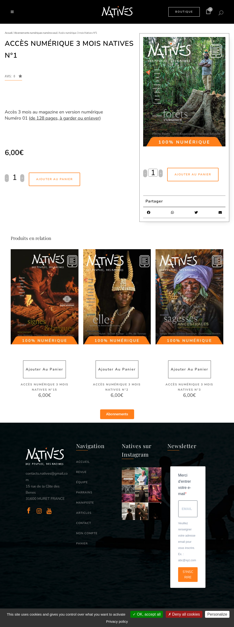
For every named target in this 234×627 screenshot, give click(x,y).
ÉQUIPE (82, 482)
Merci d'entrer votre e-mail (184, 484)
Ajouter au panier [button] (44, 369)
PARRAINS (84, 492)
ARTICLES (83, 513)
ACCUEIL (83, 462)
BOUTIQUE (184, 12)
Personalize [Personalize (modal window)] (217, 614)
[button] (13, 77)
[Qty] (14, 177)
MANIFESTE (85, 503)
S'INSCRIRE (188, 575)
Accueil (8, 33)
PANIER (82, 543)
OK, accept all (147, 614)
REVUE (81, 472)
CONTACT (83, 523)
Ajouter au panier (54, 179)
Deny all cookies (184, 614)
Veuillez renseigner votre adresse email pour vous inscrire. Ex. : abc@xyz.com (187, 542)
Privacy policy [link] (117, 621)
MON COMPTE (87, 533)
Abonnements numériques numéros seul (35, 33)
